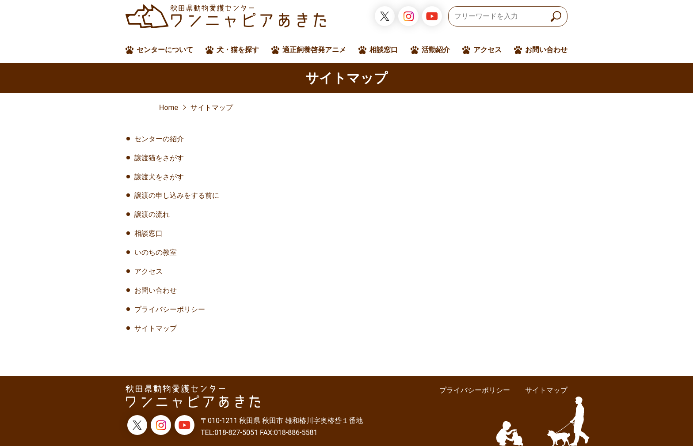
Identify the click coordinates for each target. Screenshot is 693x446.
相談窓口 (383, 49)
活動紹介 (436, 49)
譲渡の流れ (152, 214)
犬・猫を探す (238, 49)
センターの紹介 (159, 139)
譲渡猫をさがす (159, 158)
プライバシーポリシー (169, 309)
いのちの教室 (155, 252)
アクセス (487, 49)
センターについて (165, 49)
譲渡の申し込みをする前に (176, 195)
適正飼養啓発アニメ (314, 49)
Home (168, 107)
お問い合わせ (546, 49)
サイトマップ (211, 107)
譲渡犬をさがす (159, 177)
